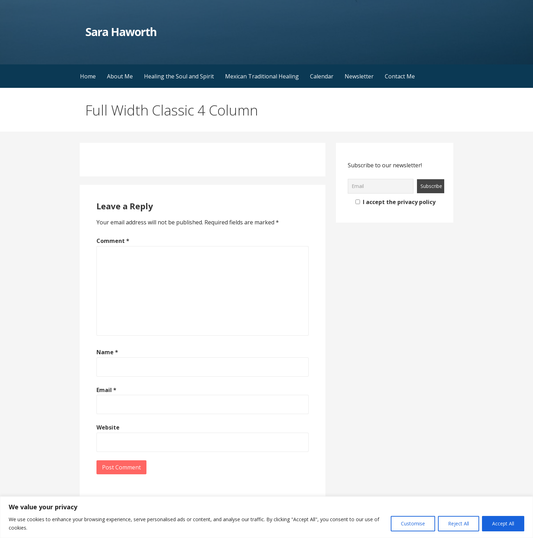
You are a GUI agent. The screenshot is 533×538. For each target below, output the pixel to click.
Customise (413, 523)
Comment (112, 241)
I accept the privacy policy (395, 202)
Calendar (321, 76)
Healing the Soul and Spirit (179, 76)
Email (106, 390)
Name (107, 352)
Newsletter (359, 76)
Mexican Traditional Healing (262, 76)
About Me (120, 76)
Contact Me (400, 76)
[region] (266, 517)
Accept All (503, 523)
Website (108, 427)
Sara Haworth (121, 31)
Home (88, 76)
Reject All (458, 523)
